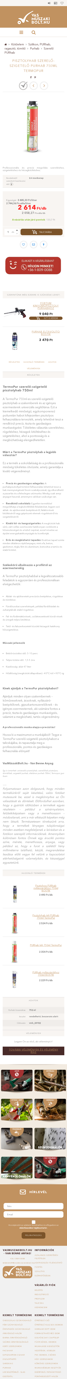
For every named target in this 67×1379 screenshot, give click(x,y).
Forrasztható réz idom (47, 1333)
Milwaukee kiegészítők (47, 1346)
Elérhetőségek (43, 1275)
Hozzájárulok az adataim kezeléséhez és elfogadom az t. (33, 1226)
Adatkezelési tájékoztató (48, 1263)
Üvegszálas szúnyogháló (17, 1320)
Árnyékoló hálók (12, 1333)
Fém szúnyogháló (13, 1325)
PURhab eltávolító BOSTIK (46, 332)
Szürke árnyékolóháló (15, 1342)
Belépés (49, 3)
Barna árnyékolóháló (15, 1338)
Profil (55, 3)
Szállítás (40, 1271)
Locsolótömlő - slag (14, 1372)
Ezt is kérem (51, 318)
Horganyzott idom (45, 1329)
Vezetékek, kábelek (45, 1350)
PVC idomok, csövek (45, 1355)
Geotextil (8, 1376)
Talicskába (45, 232)
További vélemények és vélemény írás (33, 1051)
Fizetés (38, 1267)
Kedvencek (62, 3)
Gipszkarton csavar (13, 1355)
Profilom (39, 1299)
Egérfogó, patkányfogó (48, 1372)
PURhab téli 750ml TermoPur (46, 945)
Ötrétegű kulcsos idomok (49, 1325)
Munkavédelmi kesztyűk (48, 1368)
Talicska (39, 1303)
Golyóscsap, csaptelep (47, 1338)
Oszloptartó (9, 1359)
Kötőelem (17, 44)
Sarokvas (8, 1363)
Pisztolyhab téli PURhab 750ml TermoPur (46, 917)
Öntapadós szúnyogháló (16, 1329)
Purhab (34, 48)
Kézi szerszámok (44, 1359)
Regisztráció (42, 1294)
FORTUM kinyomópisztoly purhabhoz (46, 305)
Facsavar (8, 1350)
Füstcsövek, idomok (45, 1342)
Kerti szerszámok (12, 1346)
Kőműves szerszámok (46, 1363)
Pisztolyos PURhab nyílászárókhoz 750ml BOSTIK (46, 888)
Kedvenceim (41, 1307)
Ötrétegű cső (42, 1320)
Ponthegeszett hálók (46, 1376)
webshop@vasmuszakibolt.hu (19, 1263)
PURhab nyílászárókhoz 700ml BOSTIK (46, 974)
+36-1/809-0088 (17, 1258)
